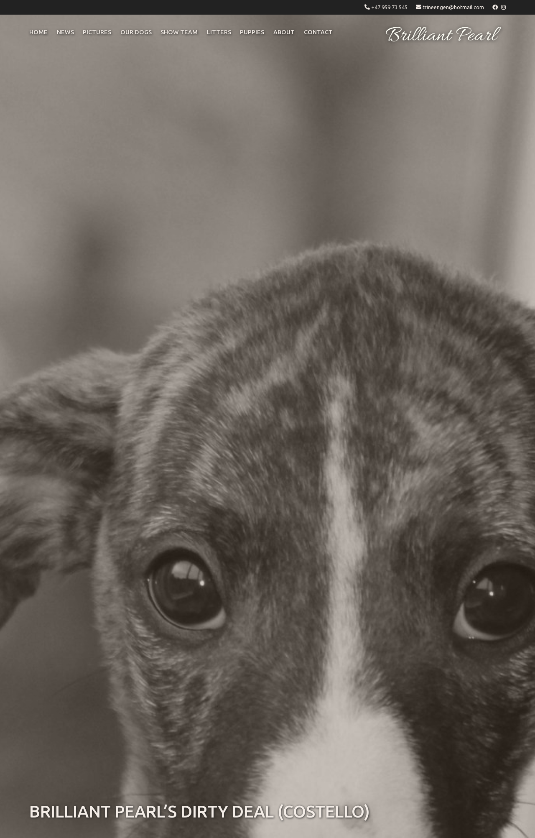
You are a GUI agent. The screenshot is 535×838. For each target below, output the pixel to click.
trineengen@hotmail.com (453, 7)
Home (38, 32)
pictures (97, 32)
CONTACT (318, 32)
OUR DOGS (136, 32)
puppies (252, 32)
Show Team (179, 32)
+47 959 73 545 (389, 7)
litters (219, 32)
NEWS (65, 32)
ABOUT (284, 32)
